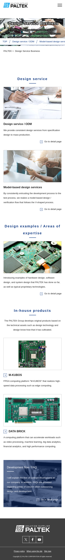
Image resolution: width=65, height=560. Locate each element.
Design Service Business (27, 51)
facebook (32, 539)
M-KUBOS (15, 375)
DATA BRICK (17, 431)
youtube (39, 539)
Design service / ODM (23, 41)
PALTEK (7, 51)
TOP (5, 41)
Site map (47, 551)
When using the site (34, 551)
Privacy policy (19, 551)
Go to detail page (53, 141)
